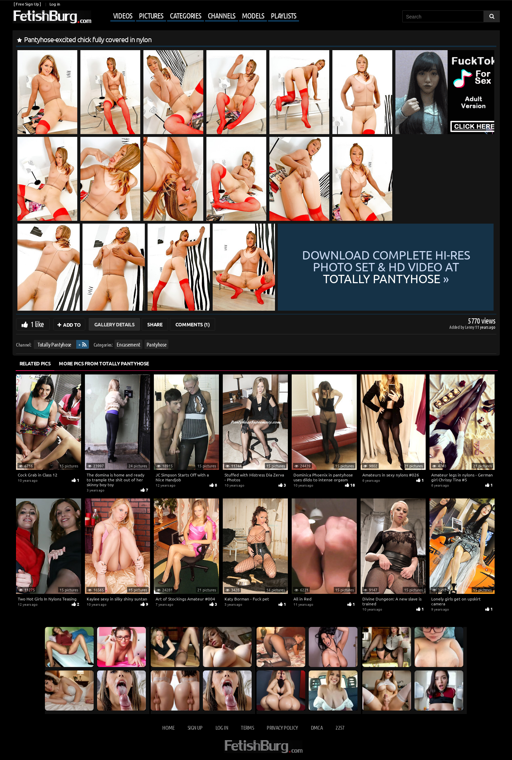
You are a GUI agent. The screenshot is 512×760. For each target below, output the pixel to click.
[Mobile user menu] (196, 16)
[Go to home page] (52, 16)
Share (154, 324)
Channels (221, 15)
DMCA (317, 727)
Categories (185, 15)
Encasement (128, 344)
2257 (340, 727)
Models (253, 15)
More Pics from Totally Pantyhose (104, 363)
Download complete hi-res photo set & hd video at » (386, 267)
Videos (122, 15)
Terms (247, 727)
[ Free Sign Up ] (27, 4)
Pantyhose (156, 344)
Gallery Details (114, 324)
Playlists (283, 15)
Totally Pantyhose (54, 344)
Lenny (470, 327)
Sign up (195, 727)
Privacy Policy (282, 727)
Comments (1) (192, 324)
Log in (54, 4)
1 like (37, 323)
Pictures (151, 15)
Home (168, 727)
